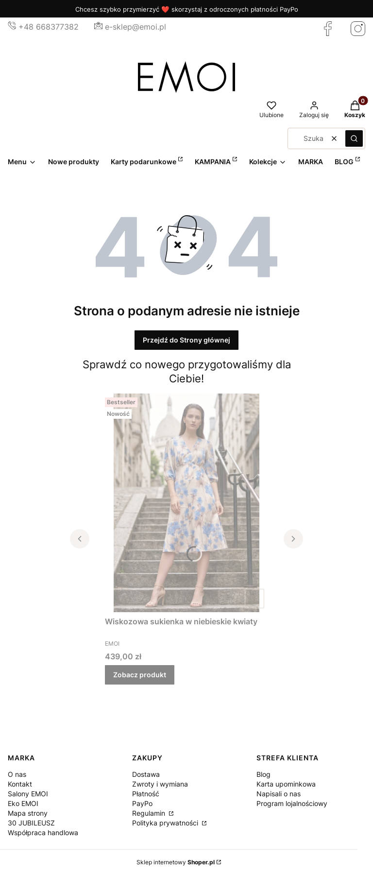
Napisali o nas (278, 793)
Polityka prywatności (166, 823)
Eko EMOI (23, 803)
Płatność (145, 793)
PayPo (142, 803)
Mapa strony (28, 813)
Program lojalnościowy (291, 803)
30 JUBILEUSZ (31, 823)
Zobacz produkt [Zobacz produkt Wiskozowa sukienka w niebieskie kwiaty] (139, 674)
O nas (17, 774)
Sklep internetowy (175, 862)
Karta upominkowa (286, 784)
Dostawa (146, 774)
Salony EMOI (28, 793)
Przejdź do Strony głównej (186, 340)
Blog (263, 774)
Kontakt (20, 784)
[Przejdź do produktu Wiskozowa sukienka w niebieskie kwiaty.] (186, 503)
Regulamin (149, 813)
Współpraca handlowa (43, 832)
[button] (354, 138)
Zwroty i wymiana (160, 784)
